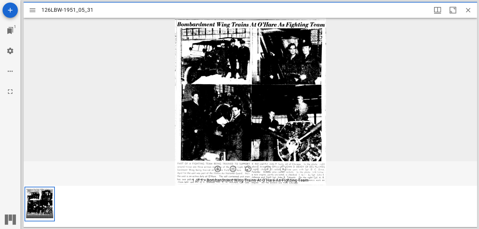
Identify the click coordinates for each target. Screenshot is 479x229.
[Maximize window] (453, 10)
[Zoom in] (217, 169)
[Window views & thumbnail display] (437, 10)
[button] (39, 204)
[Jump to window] (10, 30)
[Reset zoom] (248, 169)
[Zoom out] (233, 169)
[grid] (250, 206)
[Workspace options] (10, 71)
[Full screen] (10, 91)
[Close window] (468, 10)
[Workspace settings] (10, 51)
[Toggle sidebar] (32, 10)
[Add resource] (10, 10)
